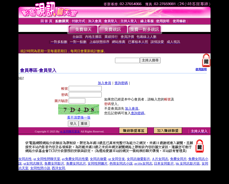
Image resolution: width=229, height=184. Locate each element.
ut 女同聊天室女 (70, 131)
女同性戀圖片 (98, 163)
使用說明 (201, 69)
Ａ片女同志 (160, 159)
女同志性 (25, 159)
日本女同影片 (164, 163)
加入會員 (104, 83)
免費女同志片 (76, 163)
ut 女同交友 (116, 159)
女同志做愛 (98, 159)
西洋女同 (58, 168)
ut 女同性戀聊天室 (47, 159)
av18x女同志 (143, 163)
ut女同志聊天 (33, 163)
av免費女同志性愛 (75, 159)
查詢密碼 (121, 83)
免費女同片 (178, 159)
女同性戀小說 (40, 168)
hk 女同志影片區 (188, 163)
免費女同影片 (54, 163)
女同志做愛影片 (138, 159)
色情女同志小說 (121, 163)
